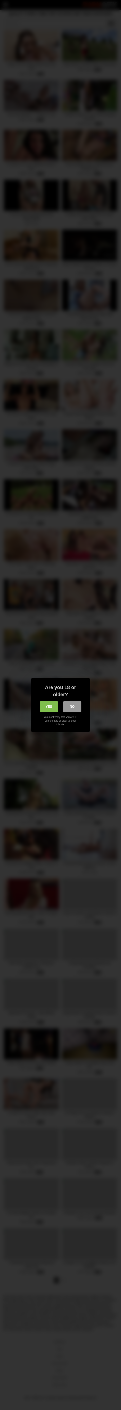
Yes (48, 706)
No (72, 706)
